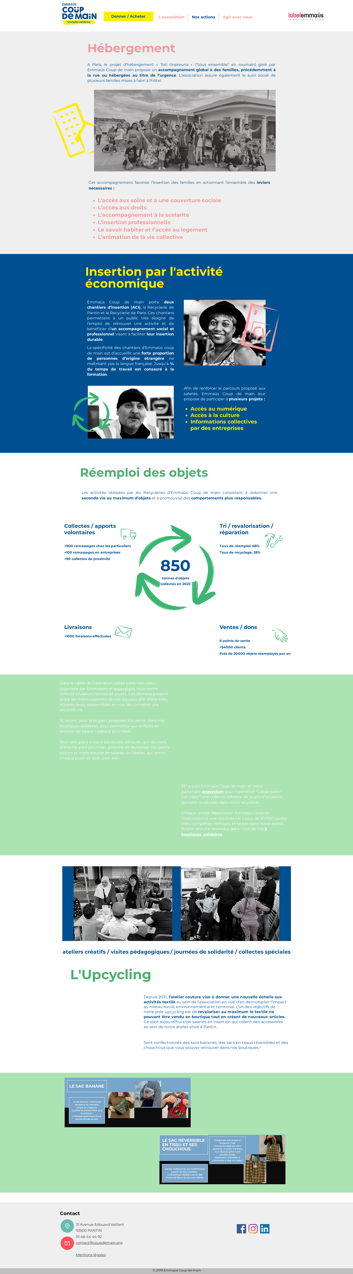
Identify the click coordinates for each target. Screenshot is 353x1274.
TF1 (184, 786)
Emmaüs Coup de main (224, 786)
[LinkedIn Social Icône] (264, 1228)
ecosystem (124, 688)
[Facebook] (241, 1228)
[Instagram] (253, 1228)
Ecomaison (97, 688)
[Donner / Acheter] (128, 16)
